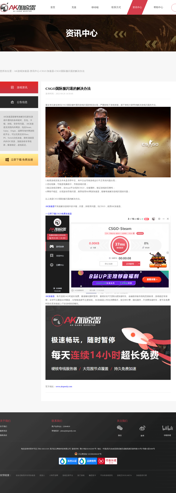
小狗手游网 (53, 475)
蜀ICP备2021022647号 (88, 449)
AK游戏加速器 (21, 71)
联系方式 (116, 7)
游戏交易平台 (67, 475)
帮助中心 (158, 7)
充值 (74, 7)
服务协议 (3, 431)
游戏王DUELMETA (124, 475)
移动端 (95, 7)
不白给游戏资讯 (106, 475)
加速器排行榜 (141, 475)
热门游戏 (80, 475)
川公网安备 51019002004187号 (88, 454)
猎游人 (42, 475)
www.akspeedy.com (64, 386)
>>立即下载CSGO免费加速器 (58, 214)
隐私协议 (3, 435)
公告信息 (19, 102)
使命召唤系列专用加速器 (25, 475)
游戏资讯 (19, 87)
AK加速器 (50, 206)
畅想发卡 (92, 475)
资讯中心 (137, 7)
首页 (52, 7)
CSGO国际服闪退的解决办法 (70, 71)
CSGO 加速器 (47, 71)
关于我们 (3, 426)
